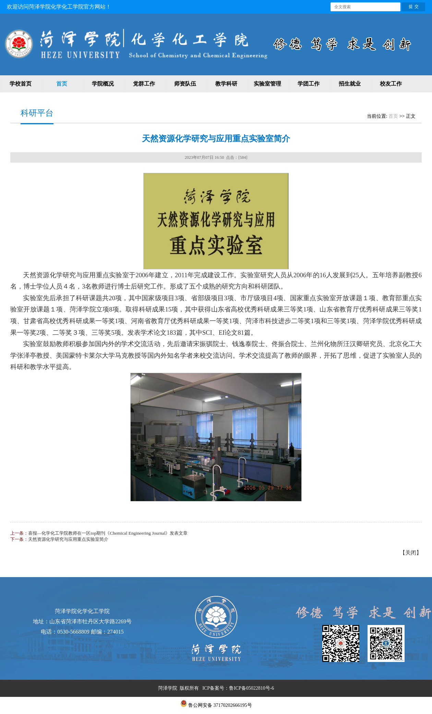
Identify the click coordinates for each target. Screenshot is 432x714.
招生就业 (350, 84)
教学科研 (226, 84)
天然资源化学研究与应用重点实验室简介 (68, 539)
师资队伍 (185, 84)
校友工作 (391, 84)
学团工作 (309, 84)
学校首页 (21, 84)
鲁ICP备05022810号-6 (251, 688)
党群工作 (144, 84)
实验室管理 (267, 84)
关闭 (410, 553)
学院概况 (103, 84)
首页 (61, 84)
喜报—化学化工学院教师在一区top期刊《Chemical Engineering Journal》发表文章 (108, 533)
